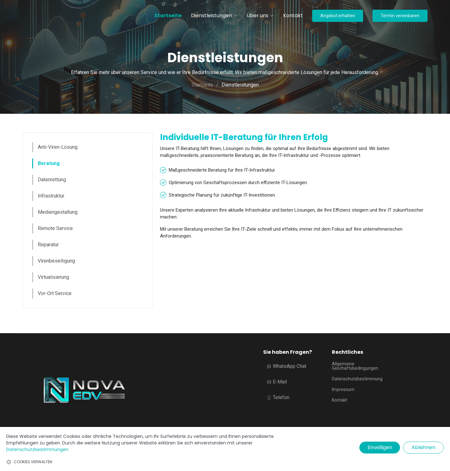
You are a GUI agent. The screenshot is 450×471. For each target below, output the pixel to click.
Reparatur (48, 245)
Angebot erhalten (337, 15)
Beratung (49, 163)
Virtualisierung (53, 277)
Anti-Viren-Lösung (58, 147)
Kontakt (293, 15)
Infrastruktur (51, 196)
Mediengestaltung (58, 212)
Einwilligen (380, 447)
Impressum (343, 389)
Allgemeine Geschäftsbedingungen (355, 366)
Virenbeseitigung (56, 261)
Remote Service (55, 228)
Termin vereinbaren (400, 15)
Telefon (278, 397)
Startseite (168, 15)
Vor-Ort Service (55, 293)
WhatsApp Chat (286, 366)
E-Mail (277, 382)
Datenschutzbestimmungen (37, 449)
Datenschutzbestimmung (357, 379)
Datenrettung (52, 180)
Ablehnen (423, 447)
